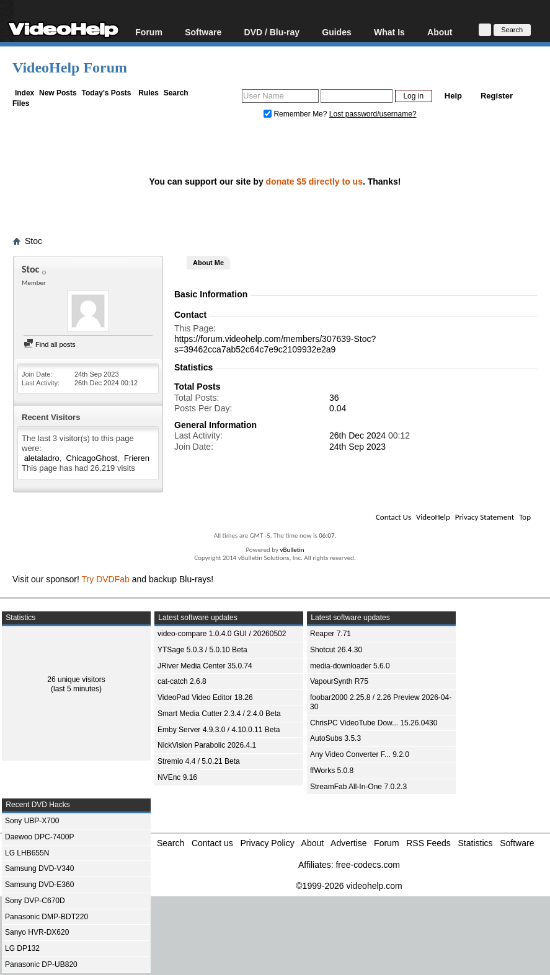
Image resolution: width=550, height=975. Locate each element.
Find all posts (50, 344)
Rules (148, 93)
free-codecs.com (367, 865)
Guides (336, 32)
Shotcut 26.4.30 (336, 649)
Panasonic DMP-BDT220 (46, 916)
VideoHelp (433, 517)
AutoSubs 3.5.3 (335, 738)
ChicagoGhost (91, 458)
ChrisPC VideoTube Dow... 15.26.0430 (373, 723)
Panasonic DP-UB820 (41, 964)
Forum (148, 32)
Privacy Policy (268, 843)
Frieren (136, 458)
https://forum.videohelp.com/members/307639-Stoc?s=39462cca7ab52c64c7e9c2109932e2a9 (275, 344)
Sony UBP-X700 (32, 820)
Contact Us (393, 517)
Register (497, 95)
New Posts (58, 93)
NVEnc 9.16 (177, 777)
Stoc (33, 241)
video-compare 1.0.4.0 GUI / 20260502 (221, 633)
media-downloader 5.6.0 (350, 666)
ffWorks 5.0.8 (331, 770)
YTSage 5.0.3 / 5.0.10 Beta (202, 649)
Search (176, 93)
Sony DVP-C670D (35, 900)
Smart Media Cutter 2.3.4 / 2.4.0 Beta (219, 713)
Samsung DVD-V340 (39, 868)
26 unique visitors (76, 679)
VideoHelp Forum (69, 67)
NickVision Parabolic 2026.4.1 (206, 745)
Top (525, 517)
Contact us (212, 843)
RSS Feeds (428, 843)
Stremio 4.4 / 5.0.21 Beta (198, 761)
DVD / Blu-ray (271, 32)
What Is (389, 32)
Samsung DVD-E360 (39, 884)
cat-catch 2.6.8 (181, 681)
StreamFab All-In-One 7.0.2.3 (358, 786)
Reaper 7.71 (330, 633)
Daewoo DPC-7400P (39, 837)
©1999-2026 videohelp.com (349, 886)
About (439, 32)
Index (24, 93)
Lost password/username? (373, 114)
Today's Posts (106, 93)
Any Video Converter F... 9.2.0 (359, 754)
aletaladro (42, 458)
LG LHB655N (27, 853)
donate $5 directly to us (314, 181)
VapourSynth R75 (339, 681)
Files (20, 103)
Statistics (475, 843)
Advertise (348, 843)
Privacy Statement (484, 517)
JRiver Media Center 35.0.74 (204, 666)
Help (453, 95)
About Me (208, 262)
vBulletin (292, 550)
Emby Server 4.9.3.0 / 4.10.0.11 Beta (218, 729)
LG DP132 (22, 948)
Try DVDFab (106, 579)
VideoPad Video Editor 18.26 (205, 697)
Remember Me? (296, 114)
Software (203, 32)
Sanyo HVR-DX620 (37, 932)
